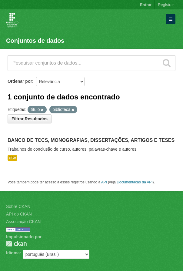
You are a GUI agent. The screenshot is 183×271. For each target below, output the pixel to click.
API (104, 182)
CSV (12, 158)
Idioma (13, 252)
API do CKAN (19, 214)
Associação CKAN (23, 221)
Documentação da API (134, 182)
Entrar (145, 4)
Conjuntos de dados (35, 40)
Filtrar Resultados (30, 118)
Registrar (166, 4)
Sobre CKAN (18, 206)
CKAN (16, 243)
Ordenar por (20, 81)
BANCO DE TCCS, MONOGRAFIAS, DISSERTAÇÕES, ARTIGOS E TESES (91, 140)
